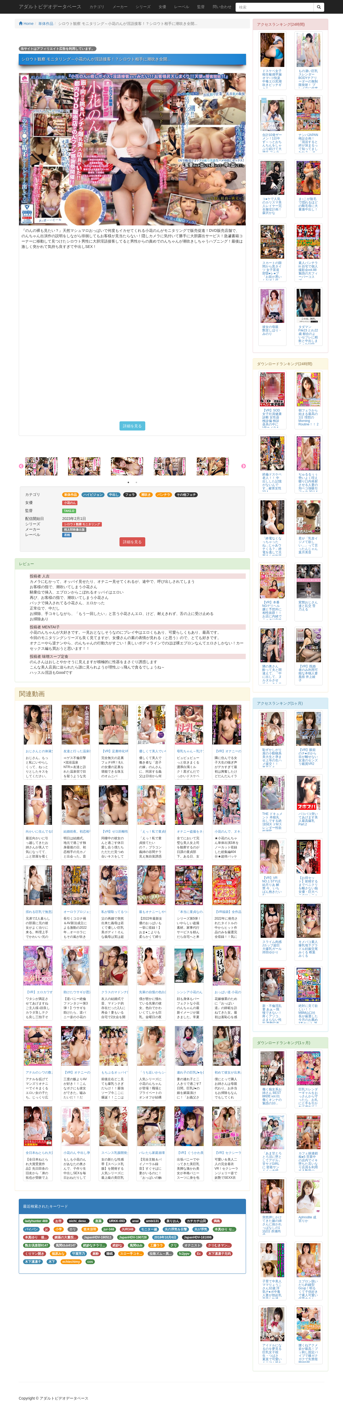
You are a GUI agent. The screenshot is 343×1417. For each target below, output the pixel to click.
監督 (201, 7)
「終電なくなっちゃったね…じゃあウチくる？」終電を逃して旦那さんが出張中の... (272, 548)
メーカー (120, 7)
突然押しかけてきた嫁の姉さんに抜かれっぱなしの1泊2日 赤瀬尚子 (272, 1226)
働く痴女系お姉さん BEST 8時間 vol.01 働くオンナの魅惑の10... (272, 1096)
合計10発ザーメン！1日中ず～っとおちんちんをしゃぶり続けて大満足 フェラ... (272, 143)
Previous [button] (21, 466)
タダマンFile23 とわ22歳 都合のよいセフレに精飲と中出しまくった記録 (308, 335)
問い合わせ (222, 7)
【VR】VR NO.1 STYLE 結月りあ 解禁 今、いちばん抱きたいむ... (272, 886)
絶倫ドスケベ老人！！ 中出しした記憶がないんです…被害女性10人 (272, 483)
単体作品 (45, 23)
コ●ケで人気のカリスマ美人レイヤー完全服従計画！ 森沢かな (272, 206)
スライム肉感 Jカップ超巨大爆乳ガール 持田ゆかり (272, 947)
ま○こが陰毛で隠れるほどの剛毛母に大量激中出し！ (308, 204)
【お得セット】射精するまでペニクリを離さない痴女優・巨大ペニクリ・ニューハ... (308, 888)
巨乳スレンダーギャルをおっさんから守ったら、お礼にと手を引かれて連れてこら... (308, 1099)
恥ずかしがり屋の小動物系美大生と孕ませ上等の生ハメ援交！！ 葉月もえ (272, 758)
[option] (46, 466)
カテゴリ (97, 7)
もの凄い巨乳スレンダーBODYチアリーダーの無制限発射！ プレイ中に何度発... (308, 81)
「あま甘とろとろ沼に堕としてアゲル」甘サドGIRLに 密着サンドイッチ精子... (272, 1163)
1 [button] (128, 482)
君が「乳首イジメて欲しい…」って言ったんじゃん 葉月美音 (308, 545)
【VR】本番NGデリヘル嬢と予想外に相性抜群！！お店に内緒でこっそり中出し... (272, 612)
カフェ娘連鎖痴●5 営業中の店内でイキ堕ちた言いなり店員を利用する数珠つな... (308, 1163)
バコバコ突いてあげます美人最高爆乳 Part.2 (308, 819)
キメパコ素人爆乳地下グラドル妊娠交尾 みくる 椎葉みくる (308, 949)
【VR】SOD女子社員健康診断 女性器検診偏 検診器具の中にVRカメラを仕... (272, 421)
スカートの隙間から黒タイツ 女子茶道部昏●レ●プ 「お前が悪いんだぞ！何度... (272, 273)
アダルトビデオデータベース (50, 6)
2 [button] (136, 482)
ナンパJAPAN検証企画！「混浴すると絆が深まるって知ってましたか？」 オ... (308, 143)
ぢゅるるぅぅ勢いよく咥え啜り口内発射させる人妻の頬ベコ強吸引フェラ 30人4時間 (308, 485)
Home (26, 23)
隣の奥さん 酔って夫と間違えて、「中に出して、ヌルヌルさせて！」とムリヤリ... (272, 676)
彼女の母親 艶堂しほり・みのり (272, 330)
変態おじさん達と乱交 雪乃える (308, 605)
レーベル (181, 7)
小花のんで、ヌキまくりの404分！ (240, 831)
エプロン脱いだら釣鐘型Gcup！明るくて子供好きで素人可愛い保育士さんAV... (308, 1291)
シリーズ (143, 7)
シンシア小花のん (190, 992)
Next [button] (243, 466)
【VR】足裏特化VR (115, 751)
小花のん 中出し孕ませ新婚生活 (86, 1153)
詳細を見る (132, 426)
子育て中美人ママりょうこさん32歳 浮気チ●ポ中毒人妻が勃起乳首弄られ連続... (272, 1291)
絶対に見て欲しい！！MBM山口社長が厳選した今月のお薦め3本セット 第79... (308, 1016)
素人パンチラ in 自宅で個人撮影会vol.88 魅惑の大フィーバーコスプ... (308, 271)
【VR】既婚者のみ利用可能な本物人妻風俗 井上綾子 (308, 673)
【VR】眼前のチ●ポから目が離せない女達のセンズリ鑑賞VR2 (308, 757)
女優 (162, 7)
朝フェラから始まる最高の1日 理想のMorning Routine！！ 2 (309, 417)
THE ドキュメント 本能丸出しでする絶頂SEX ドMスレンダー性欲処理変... (272, 822)
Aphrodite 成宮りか (307, 1219)
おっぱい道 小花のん (229, 992)
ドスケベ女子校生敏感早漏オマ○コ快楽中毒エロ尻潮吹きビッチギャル (272, 79)
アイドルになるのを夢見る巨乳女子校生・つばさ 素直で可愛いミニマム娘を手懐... (272, 1355)
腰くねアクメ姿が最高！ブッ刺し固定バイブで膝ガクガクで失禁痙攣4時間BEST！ (308, 1355)
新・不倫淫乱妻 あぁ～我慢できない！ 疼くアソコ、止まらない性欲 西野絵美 (272, 1014)
